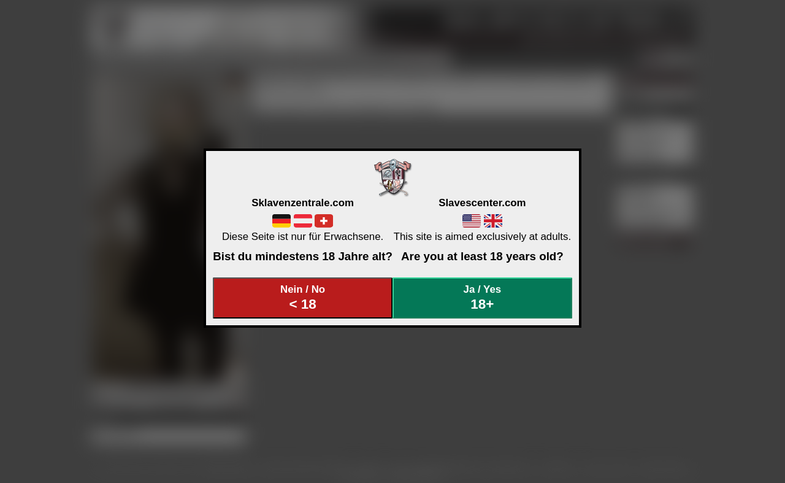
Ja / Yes (483, 298)
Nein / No (303, 298)
